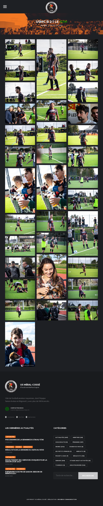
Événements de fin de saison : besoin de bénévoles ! (23, 473)
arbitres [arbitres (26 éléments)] (78, 437)
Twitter (20, 417)
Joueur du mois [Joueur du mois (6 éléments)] (76, 446)
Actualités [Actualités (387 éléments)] (61, 437)
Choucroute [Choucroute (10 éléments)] (61, 442)
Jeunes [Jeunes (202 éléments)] (60, 446)
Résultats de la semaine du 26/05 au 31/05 (24, 450)
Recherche (88, 476)
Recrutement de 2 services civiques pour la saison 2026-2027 (26, 461)
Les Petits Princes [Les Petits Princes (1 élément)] (63, 451)
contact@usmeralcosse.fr (20, 410)
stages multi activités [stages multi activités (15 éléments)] (80, 460)
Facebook (9, 417)
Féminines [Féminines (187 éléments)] (78, 442)
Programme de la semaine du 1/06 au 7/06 (24, 440)
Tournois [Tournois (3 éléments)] (60, 465)
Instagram (30, 417)
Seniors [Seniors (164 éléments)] (60, 460)
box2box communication (67, 499)
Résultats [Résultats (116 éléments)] (78, 456)
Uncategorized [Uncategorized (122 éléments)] (77, 465)
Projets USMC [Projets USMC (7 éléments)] (61, 456)
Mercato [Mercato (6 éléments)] (80, 451)
